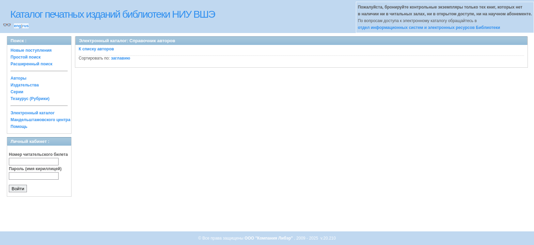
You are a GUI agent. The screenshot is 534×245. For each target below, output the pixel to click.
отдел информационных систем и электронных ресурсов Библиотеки (429, 27)
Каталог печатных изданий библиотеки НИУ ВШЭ (112, 14)
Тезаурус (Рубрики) (30, 98)
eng (17, 25)
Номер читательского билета (38, 154)
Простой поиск (26, 57)
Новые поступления (31, 50)
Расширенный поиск (31, 64)
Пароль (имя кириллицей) (35, 168)
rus (25, 25)
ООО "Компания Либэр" (269, 238)
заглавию (120, 58)
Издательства (25, 85)
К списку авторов (96, 49)
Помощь (19, 126)
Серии (17, 91)
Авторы (19, 78)
